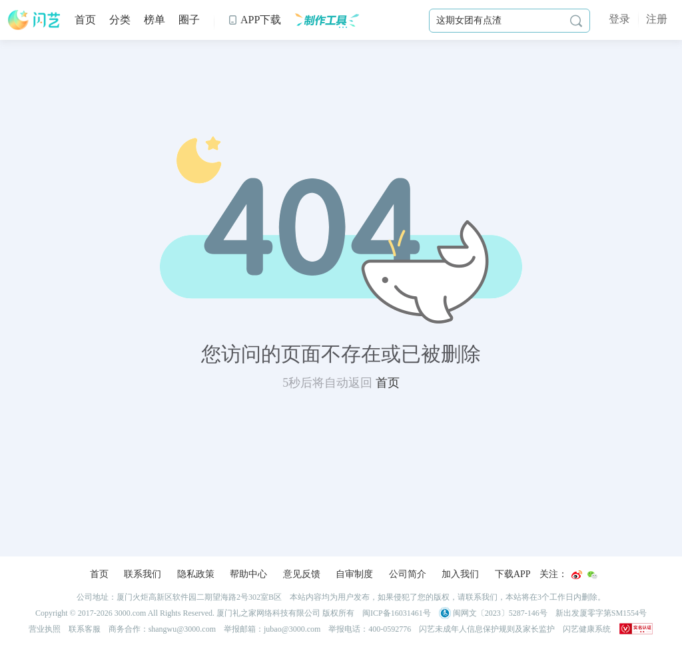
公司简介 (407, 574)
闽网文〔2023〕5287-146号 (493, 613)
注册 (656, 19)
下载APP (513, 574)
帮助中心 (248, 574)
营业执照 (45, 629)
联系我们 (142, 574)
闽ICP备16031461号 (396, 613)
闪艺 (34, 20)
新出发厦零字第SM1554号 (601, 613)
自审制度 (354, 574)
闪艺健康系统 (587, 629)
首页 (85, 19)
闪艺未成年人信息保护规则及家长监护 (487, 629)
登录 (619, 19)
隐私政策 (195, 574)
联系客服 (85, 629)
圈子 (189, 19)
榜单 (154, 19)
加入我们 (460, 574)
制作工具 (326, 20)
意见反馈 (301, 574)
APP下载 (254, 19)
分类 (120, 19)
